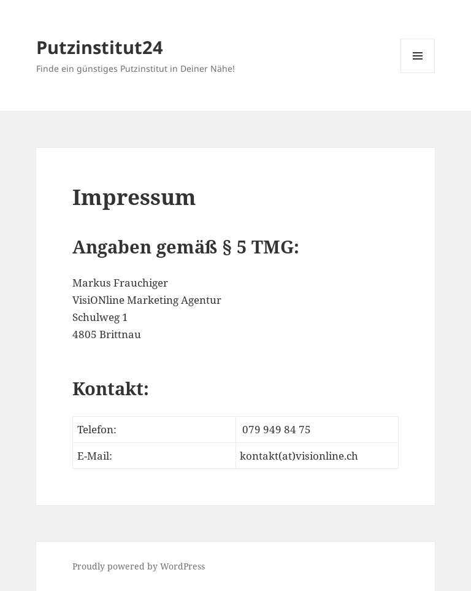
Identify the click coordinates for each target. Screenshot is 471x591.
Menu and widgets (418, 72)
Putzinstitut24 (99, 47)
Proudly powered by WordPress (138, 566)
